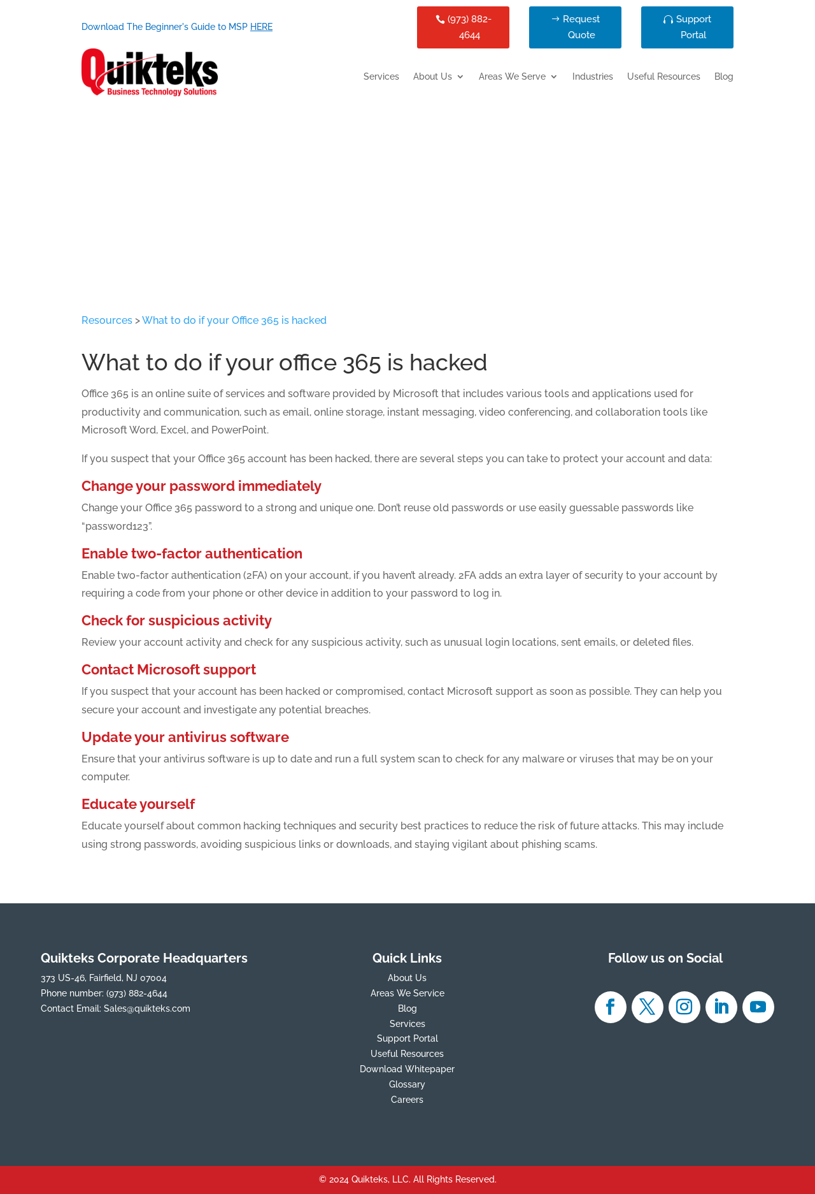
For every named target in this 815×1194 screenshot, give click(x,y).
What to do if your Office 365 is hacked (234, 320)
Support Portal (693, 27)
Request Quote (581, 27)
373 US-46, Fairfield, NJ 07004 (104, 978)
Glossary (407, 1084)
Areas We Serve (512, 77)
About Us (432, 77)
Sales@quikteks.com (147, 1008)
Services (381, 77)
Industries (592, 77)
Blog (724, 77)
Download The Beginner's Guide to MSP (177, 27)
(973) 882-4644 (470, 27)
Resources (107, 320)
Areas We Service (407, 993)
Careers (407, 1100)
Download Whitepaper (407, 1069)
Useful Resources (663, 77)
